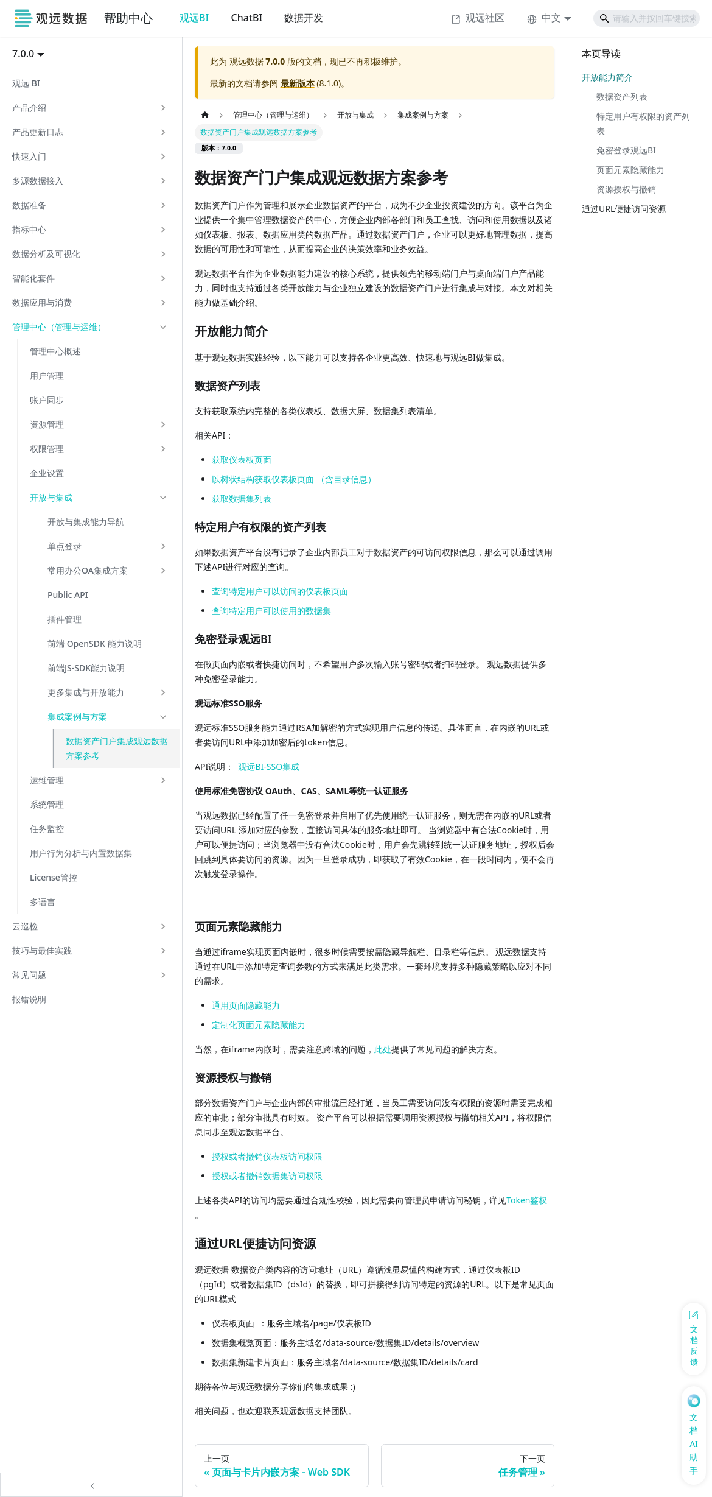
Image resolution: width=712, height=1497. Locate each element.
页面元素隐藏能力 (630, 169)
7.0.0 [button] (23, 53)
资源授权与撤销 (626, 189)
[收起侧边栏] (91, 1485)
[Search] (646, 18)
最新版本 (298, 83)
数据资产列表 (621, 96)
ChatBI (246, 17)
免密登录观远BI (626, 150)
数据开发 (303, 17)
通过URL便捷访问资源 (624, 208)
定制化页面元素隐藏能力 (258, 1024)
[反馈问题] (694, 1339)
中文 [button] (544, 17)
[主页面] (205, 115)
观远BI (194, 17)
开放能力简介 (607, 77)
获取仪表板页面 (241, 459)
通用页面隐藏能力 (246, 1005)
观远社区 (477, 17)
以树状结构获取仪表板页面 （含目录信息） (294, 479)
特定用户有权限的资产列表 (643, 123)
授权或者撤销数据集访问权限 (267, 1176)
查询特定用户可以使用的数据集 (271, 610)
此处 (382, 1049)
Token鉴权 (526, 1200)
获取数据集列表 (241, 498)
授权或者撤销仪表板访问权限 (267, 1156)
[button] (90, 108)
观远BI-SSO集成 (268, 766)
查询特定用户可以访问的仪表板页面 (280, 591)
